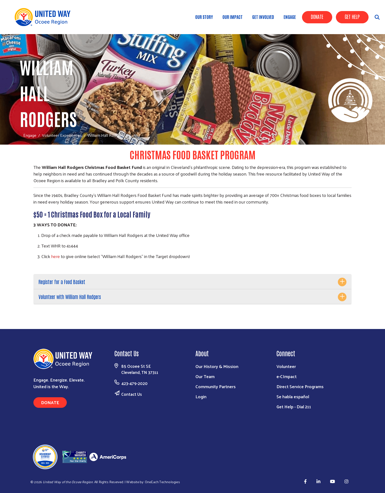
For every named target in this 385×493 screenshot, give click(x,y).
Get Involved (263, 17)
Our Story (204, 17)
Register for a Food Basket (62, 281)
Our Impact (232, 17)
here (55, 256)
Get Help (352, 16)
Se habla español (292, 396)
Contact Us (131, 394)
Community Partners (215, 386)
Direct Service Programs (300, 386)
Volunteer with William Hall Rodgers (70, 296)
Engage (290, 17)
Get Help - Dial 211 (293, 406)
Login (200, 396)
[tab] (192, 281)
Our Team (205, 376)
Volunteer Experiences (62, 135)
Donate (317, 16)
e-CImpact (286, 376)
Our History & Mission (216, 366)
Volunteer (286, 366)
